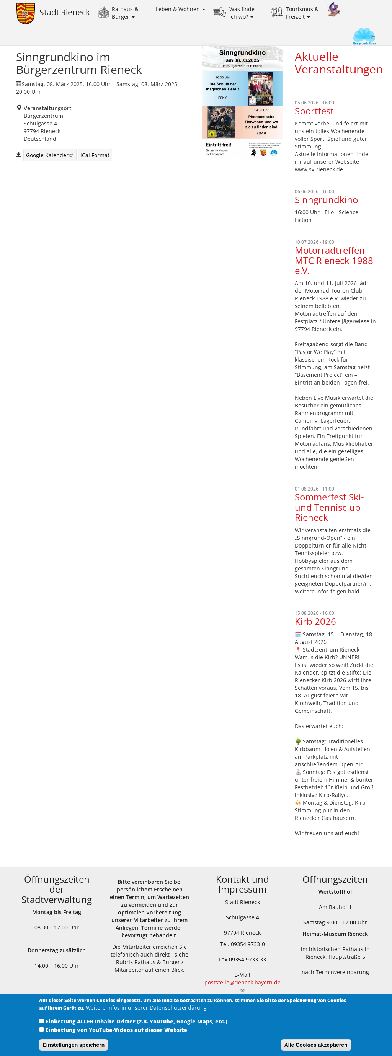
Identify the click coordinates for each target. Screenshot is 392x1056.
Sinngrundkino (326, 199)
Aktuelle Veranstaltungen (339, 63)
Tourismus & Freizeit (302, 12)
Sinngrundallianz (351, 37)
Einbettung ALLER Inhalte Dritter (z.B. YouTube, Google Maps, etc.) (136, 1027)
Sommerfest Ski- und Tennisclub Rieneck (329, 507)
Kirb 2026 (315, 621)
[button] (242, 100)
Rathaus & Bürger (125, 12)
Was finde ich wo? (242, 12)
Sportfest (314, 110)
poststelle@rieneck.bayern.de (242, 985)
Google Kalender (50, 155)
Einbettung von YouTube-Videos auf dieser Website (116, 1035)
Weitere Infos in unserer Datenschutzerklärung (146, 1013)
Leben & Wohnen (180, 9)
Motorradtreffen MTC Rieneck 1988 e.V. (334, 260)
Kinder (333, 8)
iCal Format (94, 155)
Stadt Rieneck (64, 12)
